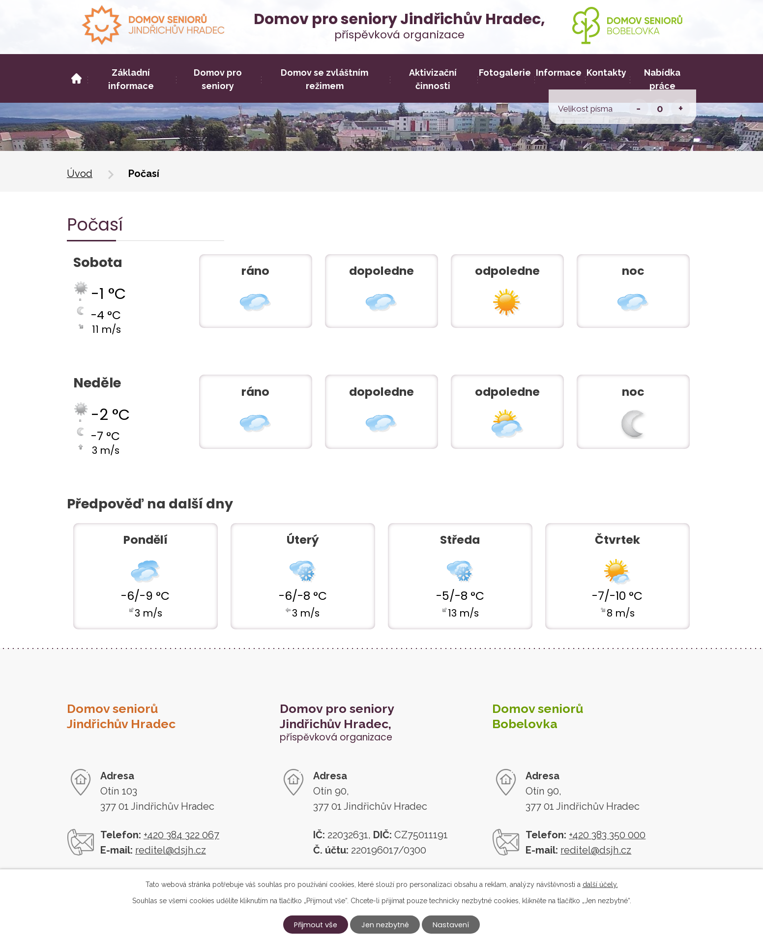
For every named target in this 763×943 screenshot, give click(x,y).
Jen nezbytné (385, 925)
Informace (559, 72)
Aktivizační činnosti (433, 79)
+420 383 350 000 (607, 835)
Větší (680, 108)
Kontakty (606, 72)
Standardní (660, 108)
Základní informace (131, 79)
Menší (638, 108)
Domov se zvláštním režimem (324, 79)
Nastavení (451, 925)
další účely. (600, 884)
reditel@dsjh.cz (170, 850)
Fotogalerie (505, 72)
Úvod (79, 173)
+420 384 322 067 (181, 835)
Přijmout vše (315, 925)
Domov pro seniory (218, 79)
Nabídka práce (662, 79)
